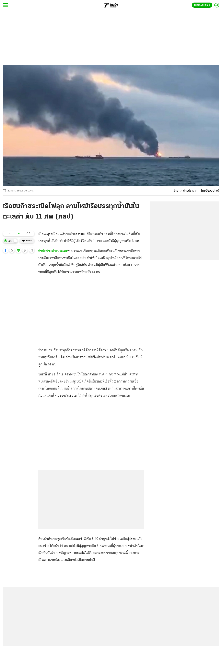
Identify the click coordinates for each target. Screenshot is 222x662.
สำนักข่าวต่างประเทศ (53, 251)
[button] (5, 250)
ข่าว (175, 190)
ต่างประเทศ (190, 190)
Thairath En (202, 5)
